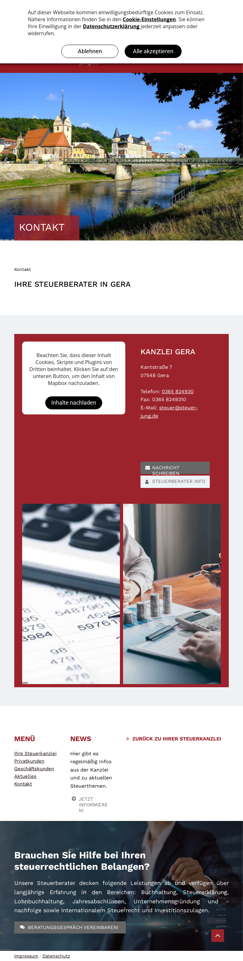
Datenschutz (56, 955)
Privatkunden (29, 761)
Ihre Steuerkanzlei (35, 753)
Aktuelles (25, 776)
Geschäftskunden (34, 769)
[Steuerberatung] (71, 594)
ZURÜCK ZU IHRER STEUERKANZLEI (176, 739)
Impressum (26, 955)
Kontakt (22, 269)
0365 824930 (178, 391)
